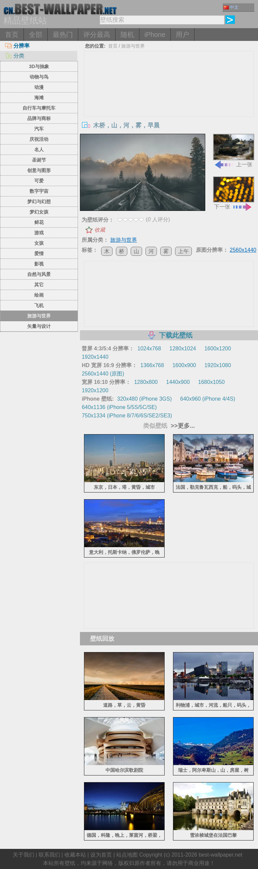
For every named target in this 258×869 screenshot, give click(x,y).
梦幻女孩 (39, 212)
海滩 (39, 97)
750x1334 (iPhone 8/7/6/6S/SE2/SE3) (127, 415)
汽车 (39, 128)
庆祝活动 (39, 139)
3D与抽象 (39, 66)
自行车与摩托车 (39, 108)
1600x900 (184, 365)
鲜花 (39, 222)
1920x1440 (95, 357)
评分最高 (96, 34)
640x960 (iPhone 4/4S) (207, 399)
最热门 (63, 34)
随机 (127, 34)
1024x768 (149, 348)
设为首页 (101, 855)
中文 (231, 7)
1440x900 (178, 382)
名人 (39, 149)
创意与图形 (39, 170)
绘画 (39, 295)
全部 (35, 34)
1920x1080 (217, 365)
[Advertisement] (169, 102)
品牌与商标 (39, 118)
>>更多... (182, 425)
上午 (183, 251)
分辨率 (17, 46)
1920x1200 (95, 390)
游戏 (39, 232)
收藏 (99, 230)
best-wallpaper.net (220, 855)
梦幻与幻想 (39, 201)
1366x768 (152, 365)
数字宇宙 (39, 191)
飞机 (39, 305)
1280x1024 (182, 348)
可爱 (39, 180)
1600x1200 (217, 348)
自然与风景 (39, 274)
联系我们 (49, 855)
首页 (11, 34)
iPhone (154, 34)
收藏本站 (75, 855)
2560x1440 (243, 250)
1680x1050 (211, 382)
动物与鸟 (39, 76)
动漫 (39, 87)
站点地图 (127, 855)
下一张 (233, 193)
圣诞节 (39, 160)
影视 (39, 264)
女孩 (39, 243)
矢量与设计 (39, 326)
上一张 (233, 150)
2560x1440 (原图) (103, 373)
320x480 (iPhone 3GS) (144, 399)
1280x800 (146, 382)
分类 (14, 56)
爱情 (39, 253)
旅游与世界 (39, 315)
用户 (182, 34)
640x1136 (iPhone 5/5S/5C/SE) (119, 407)
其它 (39, 284)
